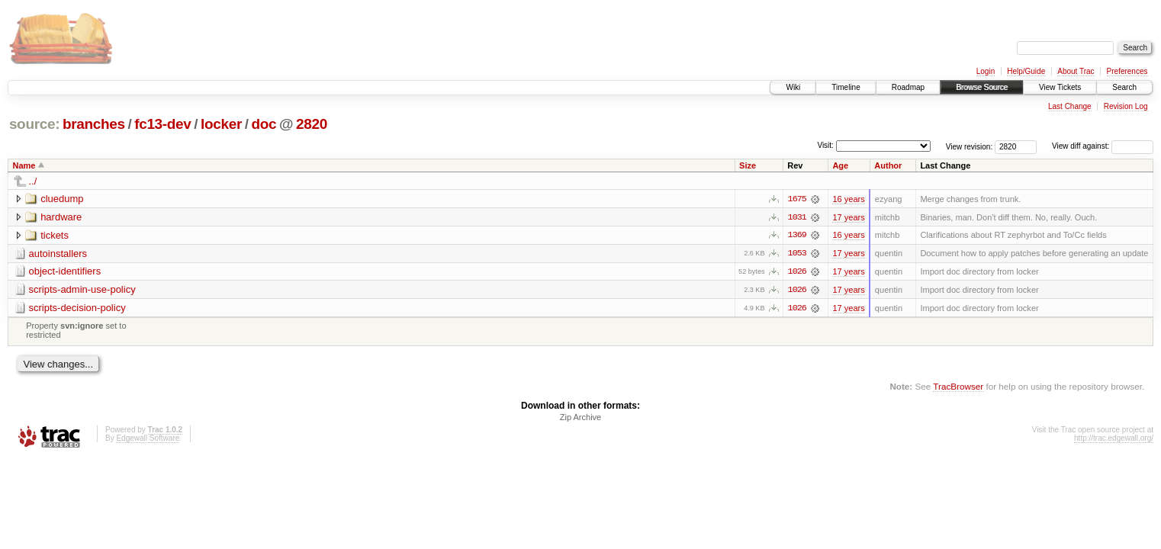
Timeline (845, 87)
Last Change (1070, 106)
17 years (848, 217)
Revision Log (1126, 106)
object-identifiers (65, 272)
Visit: (825, 145)
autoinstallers (58, 253)
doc (263, 124)
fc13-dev (162, 124)
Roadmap (908, 87)
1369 (797, 236)
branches (94, 124)
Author (888, 165)
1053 (797, 254)
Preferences (1127, 71)
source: (34, 124)
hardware (61, 217)
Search (1124, 87)
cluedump (61, 198)
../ (33, 181)
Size (747, 165)
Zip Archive (580, 417)
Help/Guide (1026, 71)
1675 (797, 199)
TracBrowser (958, 387)
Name (24, 165)
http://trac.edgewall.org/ (1113, 439)
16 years (848, 199)
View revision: (969, 146)
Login (985, 71)
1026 (797, 272)
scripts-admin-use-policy (82, 290)
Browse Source (982, 87)
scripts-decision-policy (77, 308)
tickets (54, 235)
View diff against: (1102, 146)
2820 (311, 124)
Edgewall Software (147, 439)
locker (221, 124)
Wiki (793, 87)
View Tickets (1060, 87)
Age (840, 165)
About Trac (1075, 71)
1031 (797, 217)
